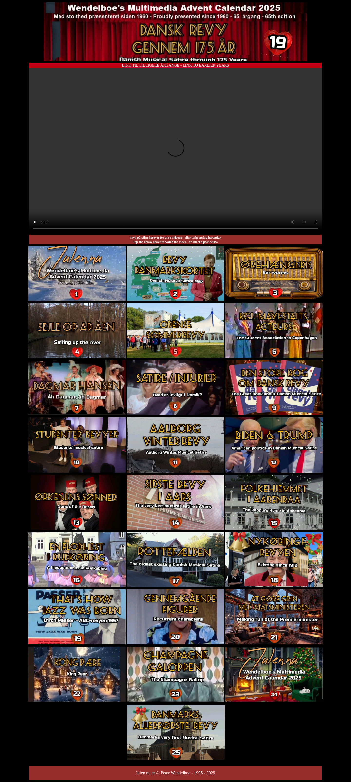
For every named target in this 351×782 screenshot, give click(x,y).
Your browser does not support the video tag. (175, 151)
